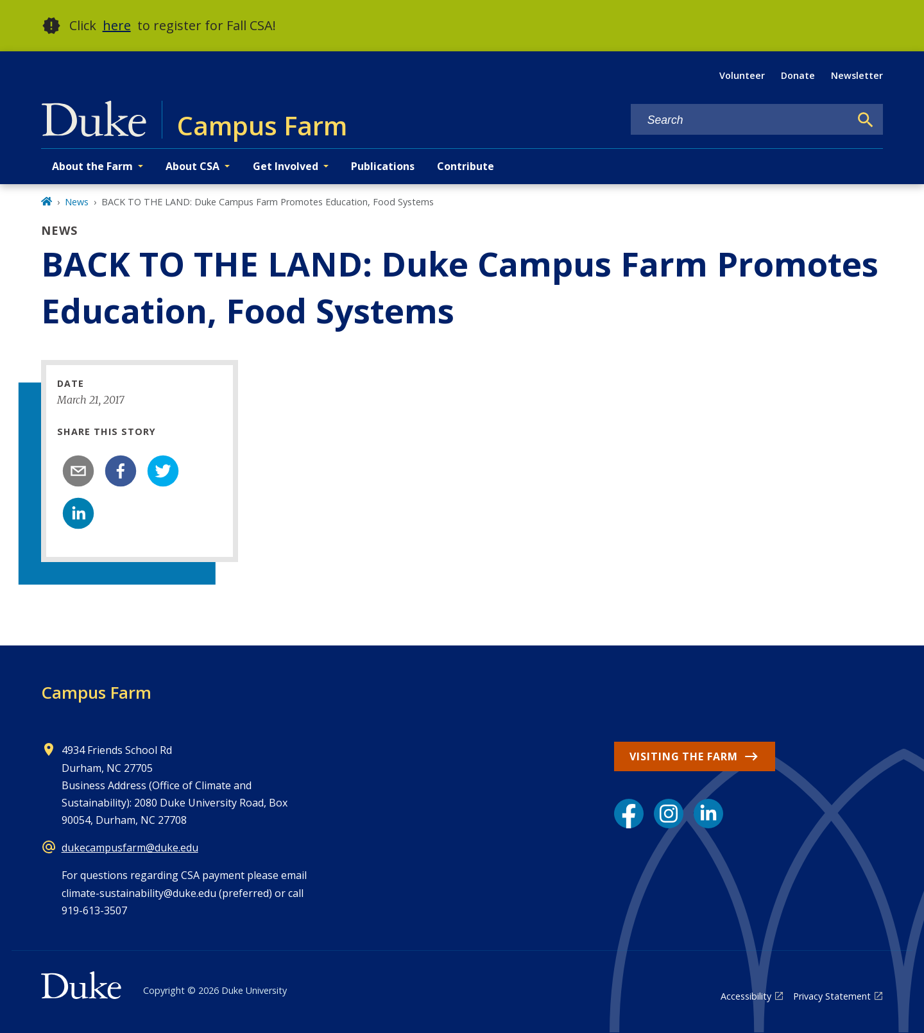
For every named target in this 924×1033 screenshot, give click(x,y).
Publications (383, 166)
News (77, 202)
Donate (798, 75)
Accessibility (746, 996)
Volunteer (742, 75)
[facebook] (121, 471)
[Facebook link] (629, 813)
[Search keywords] (740, 120)
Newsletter (857, 75)
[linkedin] (78, 513)
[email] (78, 471)
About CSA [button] (192, 166)
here (117, 25)
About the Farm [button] (92, 166)
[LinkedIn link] (708, 813)
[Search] (865, 120)
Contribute (465, 166)
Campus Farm (96, 692)
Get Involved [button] (285, 166)
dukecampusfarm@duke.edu (130, 848)
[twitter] (163, 471)
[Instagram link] (668, 813)
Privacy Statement (832, 996)
